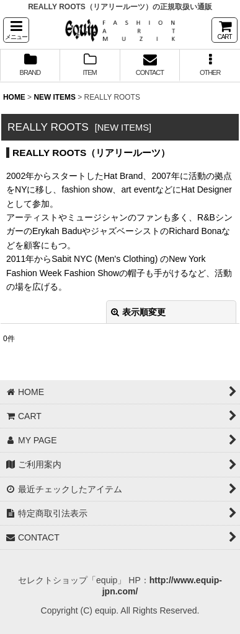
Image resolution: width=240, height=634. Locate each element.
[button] (16, 30)
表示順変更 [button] (138, 312)
